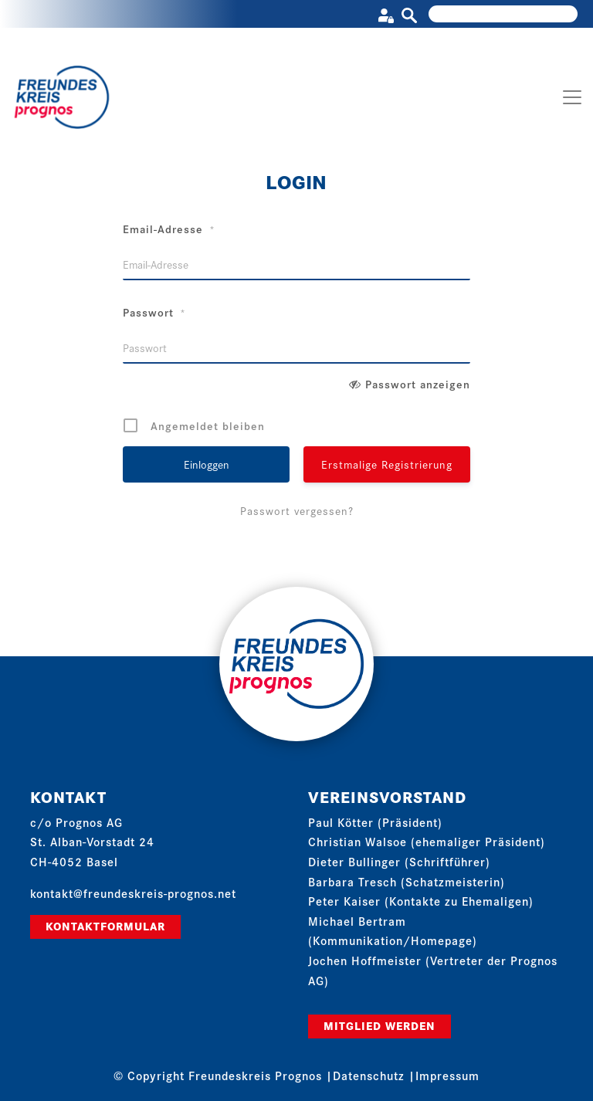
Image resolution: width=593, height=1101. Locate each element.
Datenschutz (369, 1075)
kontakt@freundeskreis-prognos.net (133, 893)
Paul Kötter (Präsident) (375, 822)
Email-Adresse (169, 228)
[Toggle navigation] (572, 97)
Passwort (154, 311)
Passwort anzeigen (417, 383)
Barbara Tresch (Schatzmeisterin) (406, 881)
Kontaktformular (105, 925)
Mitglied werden (379, 1025)
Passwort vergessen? (297, 510)
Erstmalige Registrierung (386, 464)
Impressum (447, 1075)
